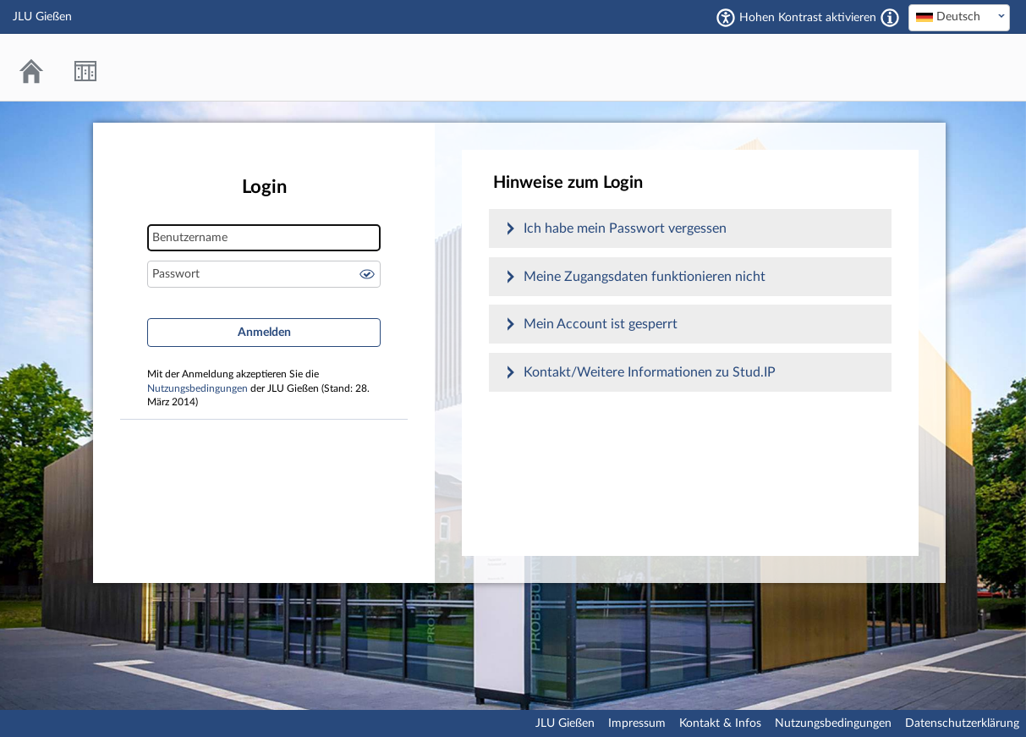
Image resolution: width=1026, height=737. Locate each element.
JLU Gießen (565, 723)
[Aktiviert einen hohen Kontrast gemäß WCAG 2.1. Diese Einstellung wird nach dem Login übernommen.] (890, 18)
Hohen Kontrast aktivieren (807, 18)
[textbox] (959, 17)
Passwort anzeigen (367, 274)
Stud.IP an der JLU (946, 67)
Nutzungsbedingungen (197, 388)
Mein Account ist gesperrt (601, 324)
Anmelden (264, 332)
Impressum (637, 723)
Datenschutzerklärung (962, 723)
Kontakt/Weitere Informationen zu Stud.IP (650, 372)
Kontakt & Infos (720, 723)
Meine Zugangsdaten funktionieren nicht (644, 276)
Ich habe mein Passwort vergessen (625, 228)
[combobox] (959, 17)
